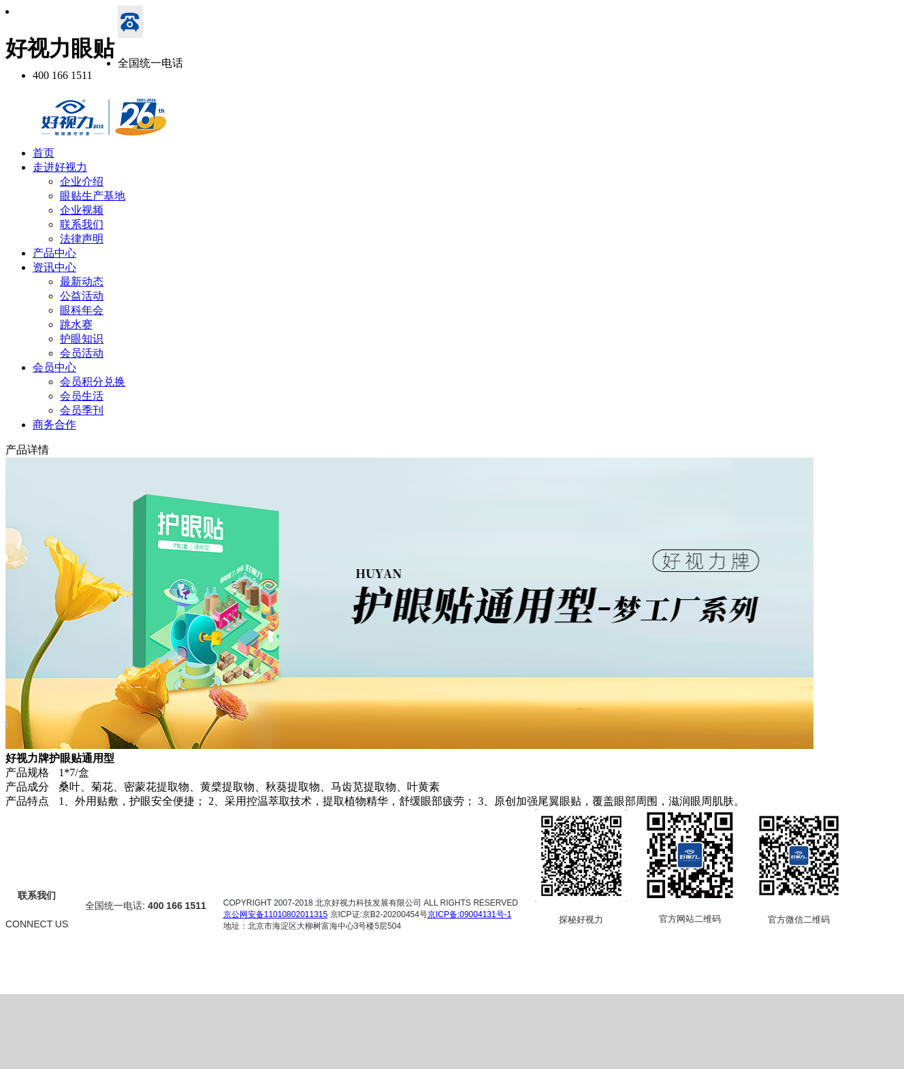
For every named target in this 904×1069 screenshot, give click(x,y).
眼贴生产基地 (92, 196)
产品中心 (54, 253)
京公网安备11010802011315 (275, 914)
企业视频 (81, 210)
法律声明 (81, 238)
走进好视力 (60, 167)
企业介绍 (81, 181)
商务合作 (54, 424)
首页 (43, 153)
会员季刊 (81, 410)
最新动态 (81, 281)
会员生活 (81, 396)
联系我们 (81, 224)
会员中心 (54, 367)
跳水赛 (76, 324)
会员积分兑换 (92, 381)
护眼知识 (81, 339)
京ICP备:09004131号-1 (469, 914)
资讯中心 (54, 267)
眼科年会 (81, 310)
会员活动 (81, 353)
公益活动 (81, 296)
